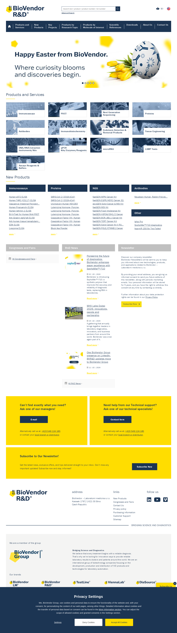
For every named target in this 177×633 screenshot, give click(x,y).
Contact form (117, 419)
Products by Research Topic (70, 26)
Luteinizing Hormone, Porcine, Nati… (65, 207)
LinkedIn (149, 499)
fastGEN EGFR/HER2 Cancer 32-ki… (108, 200)
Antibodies (141, 188)
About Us (147, 24)
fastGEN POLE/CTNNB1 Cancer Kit (108, 228)
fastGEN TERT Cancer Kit (105, 221)
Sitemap (117, 519)
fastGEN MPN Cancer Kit (105, 196)
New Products (38, 26)
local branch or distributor (47, 434)
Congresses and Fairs (22, 248)
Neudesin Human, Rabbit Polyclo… (151, 196)
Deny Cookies (88, 622)
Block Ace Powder (59, 228)
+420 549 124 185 (51, 431)
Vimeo (165, 499)
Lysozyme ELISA (16, 228)
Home (9, 26)
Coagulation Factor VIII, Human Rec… (65, 218)
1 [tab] (83, 83)
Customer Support (122, 515)
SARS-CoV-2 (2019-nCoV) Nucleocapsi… (63, 197)
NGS (95, 188)
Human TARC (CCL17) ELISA (22, 200)
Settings (57, 622)
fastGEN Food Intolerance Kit (107, 210)
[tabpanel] (88, 62)
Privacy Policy (152, 297)
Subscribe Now (130, 304)
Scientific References (115, 26)
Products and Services (22, 26)
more (11, 234)
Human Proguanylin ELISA (21, 207)
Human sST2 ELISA (18, 196)
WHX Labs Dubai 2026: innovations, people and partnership (97, 310)
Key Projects (52, 26)
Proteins (56, 188)
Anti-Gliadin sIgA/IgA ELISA (22, 217)
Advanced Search (68, 13)
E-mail (34, 419)
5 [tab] (93, 83)
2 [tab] (85, 83)
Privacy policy (119, 508)
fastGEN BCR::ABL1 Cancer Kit (107, 217)
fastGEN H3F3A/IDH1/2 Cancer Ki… (108, 214)
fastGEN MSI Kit (100, 207)
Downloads (132, 24)
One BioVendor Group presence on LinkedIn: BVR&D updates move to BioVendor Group (99, 357)
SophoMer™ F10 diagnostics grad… (148, 225)
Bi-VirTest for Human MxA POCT (24, 214)
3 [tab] (88, 83)
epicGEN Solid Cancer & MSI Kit (108, 203)
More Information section (110, 609)
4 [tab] (91, 83)
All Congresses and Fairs (23, 259)
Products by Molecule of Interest (93, 26)
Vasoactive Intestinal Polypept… (24, 203)
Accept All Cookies (119, 622)
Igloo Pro (138, 221)
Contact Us (162, 24)
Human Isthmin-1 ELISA (20, 210)
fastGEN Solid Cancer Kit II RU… (108, 224)
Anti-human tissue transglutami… (24, 221)
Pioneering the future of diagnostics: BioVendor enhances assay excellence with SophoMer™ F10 (98, 262)
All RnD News (74, 383)
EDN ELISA (14, 224)
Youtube (157, 499)
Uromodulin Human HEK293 (64, 203)
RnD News (71, 248)
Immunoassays (18, 188)
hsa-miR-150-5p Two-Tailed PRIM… (147, 228)
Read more (92, 298)
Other (137, 213)
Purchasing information (124, 512)
